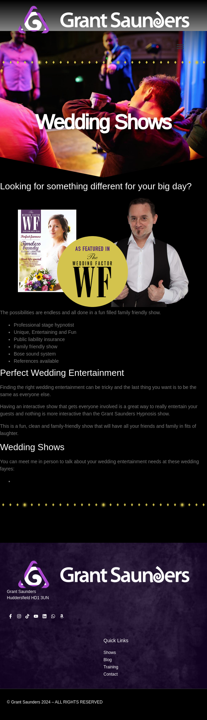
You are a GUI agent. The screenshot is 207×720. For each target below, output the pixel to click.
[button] (180, 46)
